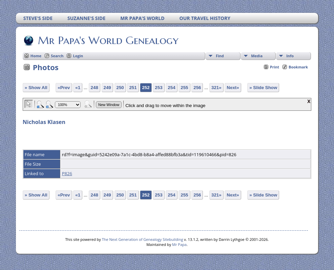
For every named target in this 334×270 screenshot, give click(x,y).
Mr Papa (179, 244)
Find (220, 55)
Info (290, 55)
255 (184, 87)
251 (133, 87)
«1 (77, 87)
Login (78, 55)
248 (94, 87)
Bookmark (298, 66)
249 (107, 87)
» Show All (36, 87)
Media (257, 55)
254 (171, 87)
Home (36, 55)
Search (57, 55)
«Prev (64, 87)
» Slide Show (263, 87)
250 (120, 87)
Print (274, 66)
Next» (233, 87)
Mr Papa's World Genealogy (108, 40)
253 (158, 87)
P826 (67, 173)
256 (197, 87)
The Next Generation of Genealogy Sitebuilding (142, 239)
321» (216, 87)
